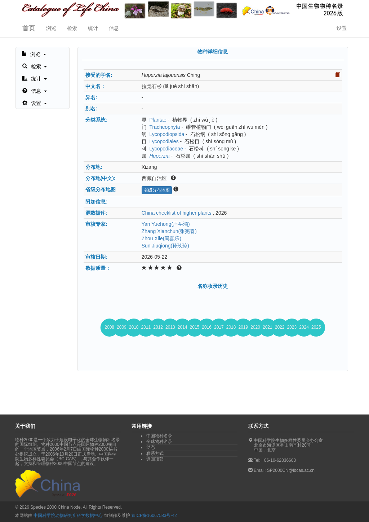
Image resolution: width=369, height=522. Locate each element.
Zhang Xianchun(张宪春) (169, 231)
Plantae (157, 120)
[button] (34, 53)
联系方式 (155, 453)
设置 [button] (342, 28)
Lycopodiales (163, 141)
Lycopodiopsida (166, 134)
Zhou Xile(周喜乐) (161, 238)
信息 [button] (114, 28)
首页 (28, 28)
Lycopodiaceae (166, 149)
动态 (150, 447)
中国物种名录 (159, 435)
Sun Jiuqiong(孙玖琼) (165, 246)
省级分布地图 (157, 190)
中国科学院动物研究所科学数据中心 (68, 515)
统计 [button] (93, 28)
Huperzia (159, 156)
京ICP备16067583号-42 (154, 515)
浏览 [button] (51, 28)
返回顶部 (155, 459)
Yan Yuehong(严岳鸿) (166, 224)
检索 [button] (72, 28)
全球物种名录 (159, 441)
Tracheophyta (164, 127)
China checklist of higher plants (177, 213)
